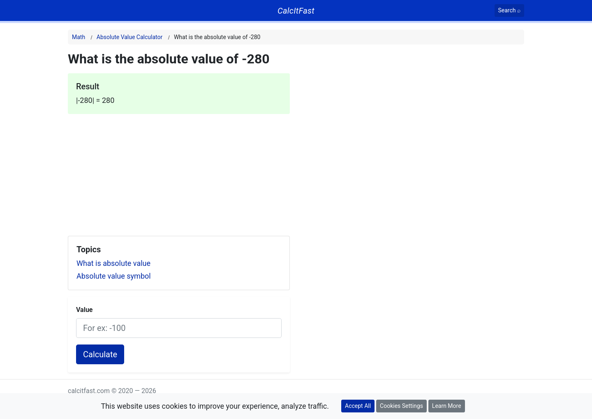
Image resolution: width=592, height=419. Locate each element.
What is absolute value (113, 263)
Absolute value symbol (113, 276)
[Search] (510, 10)
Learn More (446, 406)
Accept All (358, 406)
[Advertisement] (179, 171)
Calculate (100, 354)
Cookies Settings (401, 406)
